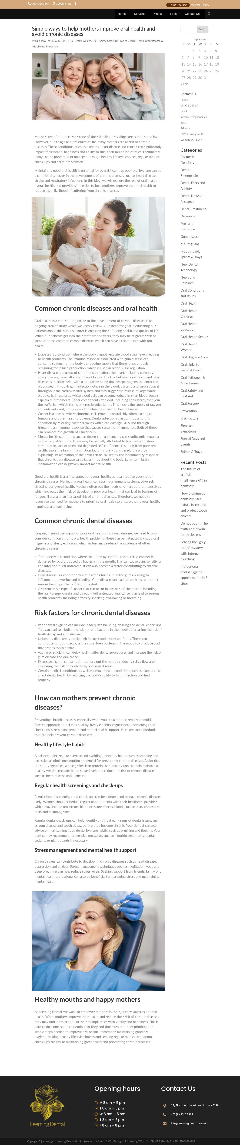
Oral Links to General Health (128, 40)
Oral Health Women (80, 40)
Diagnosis (188, 216)
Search (202, 29)
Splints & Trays (191, 452)
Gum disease (190, 236)
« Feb (184, 84)
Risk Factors (189, 418)
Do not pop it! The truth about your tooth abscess (194, 529)
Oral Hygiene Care (102, 40)
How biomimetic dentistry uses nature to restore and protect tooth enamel (194, 504)
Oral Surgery (190, 403)
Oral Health (189, 303)
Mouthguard (190, 244)
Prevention (52, 46)
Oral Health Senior (194, 337)
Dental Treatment (193, 209)
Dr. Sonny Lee (42, 40)
